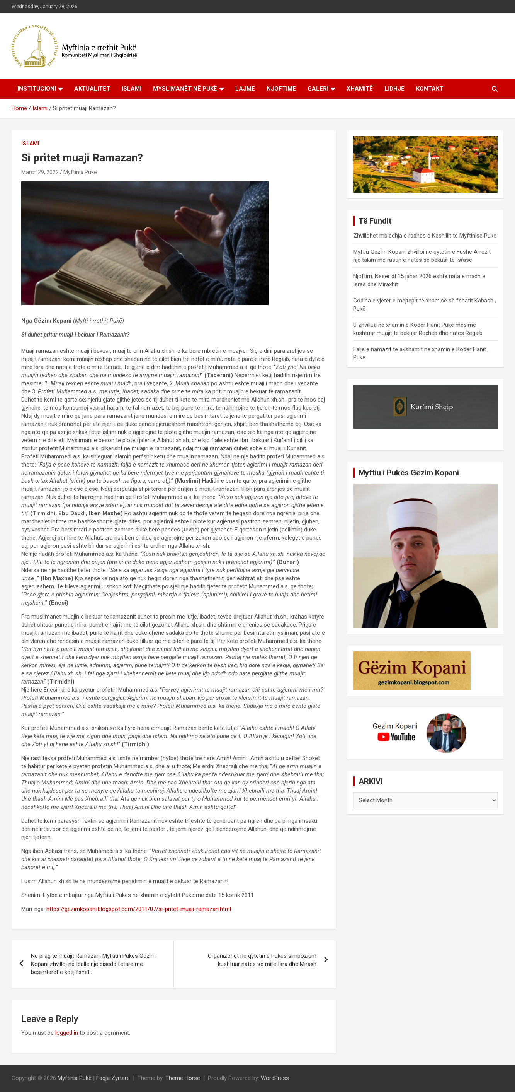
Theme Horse (182, 1078)
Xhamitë (360, 88)
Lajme (245, 88)
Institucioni (36, 88)
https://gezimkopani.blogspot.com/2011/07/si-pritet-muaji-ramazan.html (138, 909)
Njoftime (281, 88)
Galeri (318, 88)
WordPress (275, 1078)
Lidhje (394, 88)
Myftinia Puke (80, 172)
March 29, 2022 (40, 172)
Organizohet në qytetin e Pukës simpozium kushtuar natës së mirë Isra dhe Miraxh (262, 959)
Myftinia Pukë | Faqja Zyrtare (94, 1078)
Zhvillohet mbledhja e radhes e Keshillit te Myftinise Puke (424, 235)
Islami (131, 88)
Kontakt (429, 88)
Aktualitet (92, 88)
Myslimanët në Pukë (185, 88)
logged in (66, 1032)
